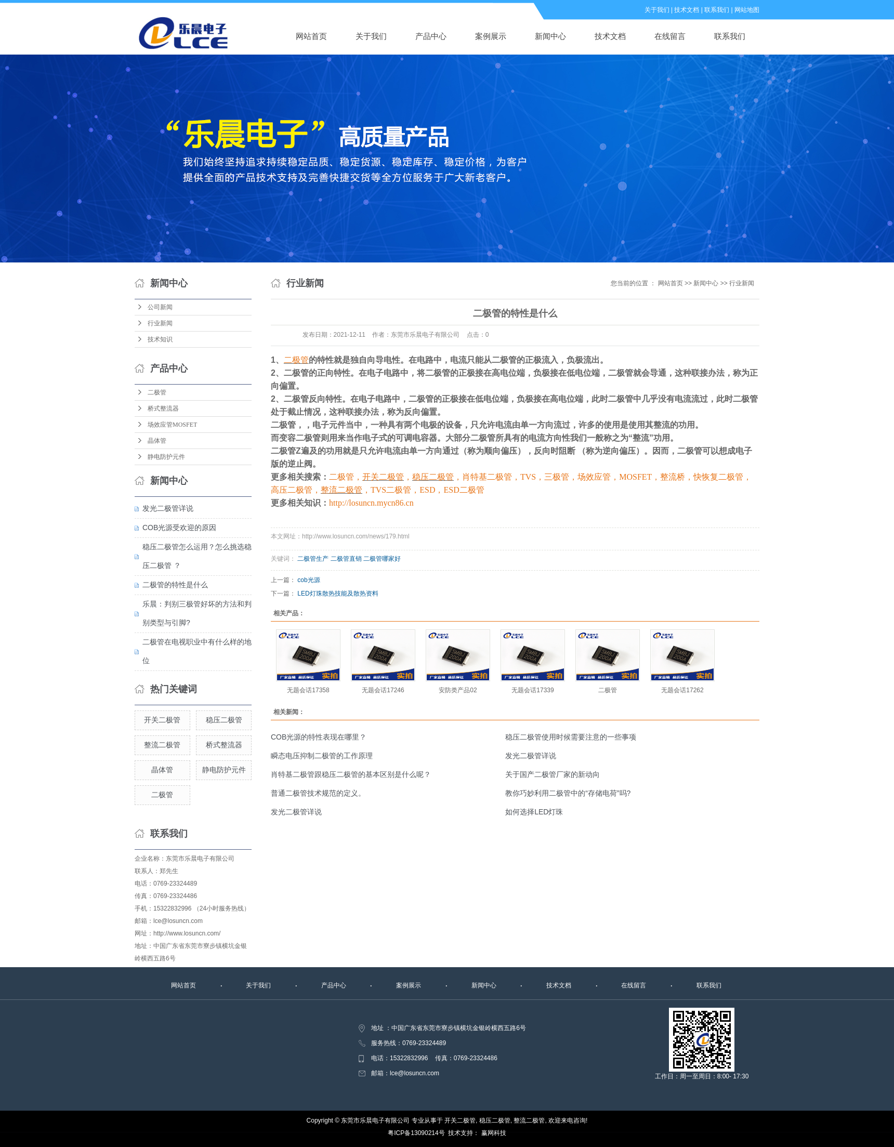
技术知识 (160, 339)
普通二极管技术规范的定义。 (318, 793)
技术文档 (686, 10)
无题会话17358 (308, 690)
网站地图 (746, 10)
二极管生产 (312, 558)
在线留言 (670, 36)
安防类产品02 (458, 690)
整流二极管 (162, 745)
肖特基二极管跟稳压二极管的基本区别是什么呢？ (351, 774)
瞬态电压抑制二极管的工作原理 (322, 756)
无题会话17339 (532, 690)
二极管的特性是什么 (175, 585)
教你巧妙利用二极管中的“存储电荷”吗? (567, 793)
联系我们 (716, 10)
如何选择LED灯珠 (534, 812)
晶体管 (157, 440)
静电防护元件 (166, 456)
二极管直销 (346, 558)
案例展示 (490, 36)
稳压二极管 (224, 720)
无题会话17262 (682, 690)
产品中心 (430, 36)
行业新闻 (160, 323)
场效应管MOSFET (172, 424)
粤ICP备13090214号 (416, 1133)
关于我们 (657, 10)
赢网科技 (493, 1133)
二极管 (157, 392)
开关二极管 (162, 720)
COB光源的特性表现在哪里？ (318, 737)
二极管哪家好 (382, 558)
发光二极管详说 (167, 508)
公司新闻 (160, 307)
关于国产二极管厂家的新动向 (552, 774)
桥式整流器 (163, 408)
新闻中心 (550, 36)
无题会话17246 (383, 690)
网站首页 (311, 36)
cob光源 (308, 580)
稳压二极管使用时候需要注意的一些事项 (570, 737)
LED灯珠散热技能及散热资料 (337, 593)
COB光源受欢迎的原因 (179, 527)
